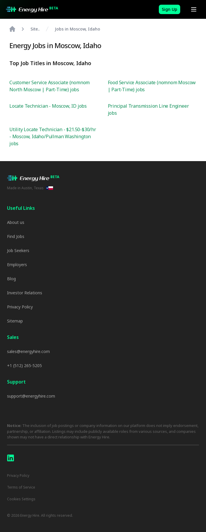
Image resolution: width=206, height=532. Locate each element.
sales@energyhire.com (28, 351)
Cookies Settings (21, 499)
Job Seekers (18, 250)
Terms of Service (21, 487)
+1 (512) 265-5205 (24, 365)
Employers (17, 264)
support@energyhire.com (31, 396)
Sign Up (169, 9)
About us (15, 222)
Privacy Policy (20, 307)
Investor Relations (24, 292)
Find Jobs (15, 236)
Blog (11, 278)
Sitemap (15, 321)
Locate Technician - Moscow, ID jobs (48, 106)
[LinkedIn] (10, 458)
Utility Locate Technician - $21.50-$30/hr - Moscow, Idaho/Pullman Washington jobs (52, 136)
